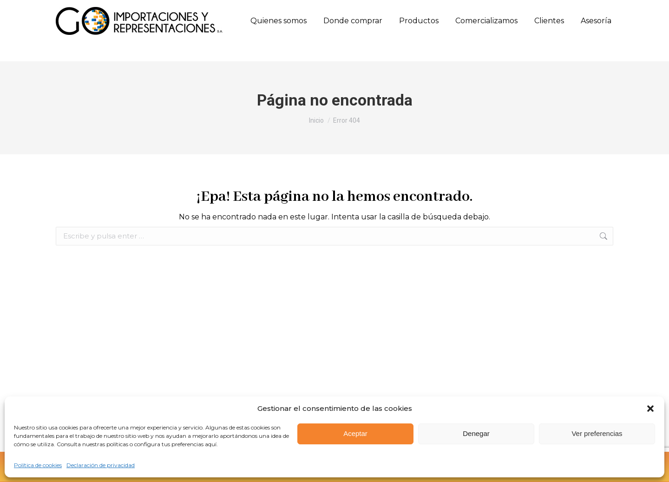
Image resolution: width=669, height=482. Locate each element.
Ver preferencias (596, 433)
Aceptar (355, 433)
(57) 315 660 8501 (158, 9)
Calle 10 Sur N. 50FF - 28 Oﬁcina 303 (309, 10)
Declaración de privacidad (100, 465)
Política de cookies (38, 465)
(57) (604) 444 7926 (89, 10)
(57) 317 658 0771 (217, 9)
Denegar (476, 433)
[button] (650, 408)
